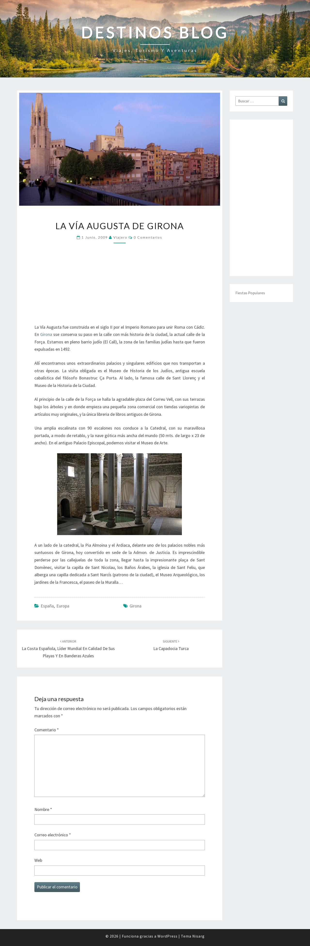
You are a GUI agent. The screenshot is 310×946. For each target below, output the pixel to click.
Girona (46, 334)
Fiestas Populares (250, 292)
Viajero (120, 237)
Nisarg (198, 936)
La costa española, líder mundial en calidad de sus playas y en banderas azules (68, 648)
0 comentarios (148, 237)
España (47, 606)
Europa (62, 606)
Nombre (43, 809)
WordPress (167, 936)
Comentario (46, 730)
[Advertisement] (119, 287)
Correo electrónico (52, 835)
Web (38, 860)
